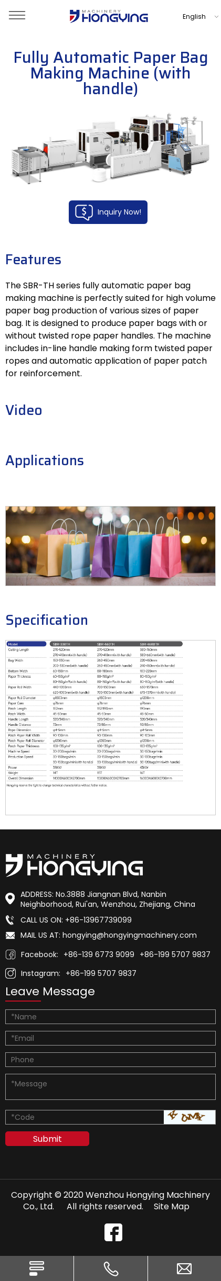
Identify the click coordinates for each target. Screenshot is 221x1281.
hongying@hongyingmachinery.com (129, 935)
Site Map (172, 1206)
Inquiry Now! (108, 212)
